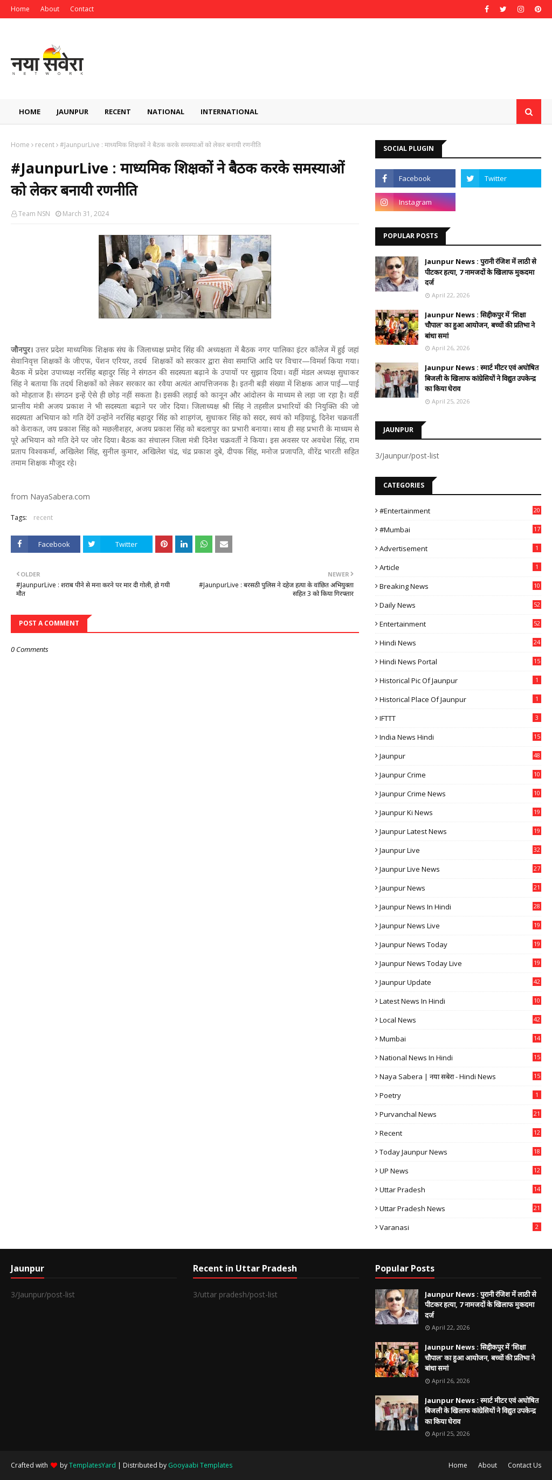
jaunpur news (460, 888)
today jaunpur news (460, 1152)
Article (460, 567)
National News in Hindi (460, 1057)
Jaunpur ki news (460, 812)
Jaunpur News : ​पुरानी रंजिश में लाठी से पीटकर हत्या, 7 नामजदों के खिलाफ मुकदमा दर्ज (480, 271)
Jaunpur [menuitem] (72, 111)
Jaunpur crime (460, 775)
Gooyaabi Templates (200, 1465)
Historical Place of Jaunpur (460, 699)
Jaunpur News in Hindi (460, 907)
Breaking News (460, 586)
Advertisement (460, 548)
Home (20, 8)
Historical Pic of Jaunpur (460, 680)
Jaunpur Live (460, 850)
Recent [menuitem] (118, 111)
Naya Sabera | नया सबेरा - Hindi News (460, 1076)
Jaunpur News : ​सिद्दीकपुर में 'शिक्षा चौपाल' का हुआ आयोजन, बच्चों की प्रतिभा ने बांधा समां (480, 325)
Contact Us (524, 1465)
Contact (82, 8)
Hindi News (460, 643)
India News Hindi (460, 737)
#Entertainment (460, 511)
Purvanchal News (460, 1114)
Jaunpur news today (460, 944)
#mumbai (460, 529)
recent (44, 144)
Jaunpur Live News (460, 869)
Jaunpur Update (460, 982)
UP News (460, 1171)
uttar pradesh (460, 1189)
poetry (460, 1095)
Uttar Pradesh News (460, 1208)
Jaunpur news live (460, 925)
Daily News (460, 605)
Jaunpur (460, 756)
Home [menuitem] (29, 111)
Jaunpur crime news (460, 793)
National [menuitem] (165, 111)
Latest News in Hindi (460, 1001)
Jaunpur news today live (460, 963)
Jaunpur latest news (460, 831)
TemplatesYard (92, 1465)
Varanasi (460, 1227)
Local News (460, 1020)
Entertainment (460, 624)
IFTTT (460, 718)
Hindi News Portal (460, 661)
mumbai (460, 1039)
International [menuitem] (229, 111)
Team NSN (34, 213)
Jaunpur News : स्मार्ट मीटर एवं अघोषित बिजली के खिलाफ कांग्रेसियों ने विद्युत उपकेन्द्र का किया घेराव (482, 378)
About (49, 8)
